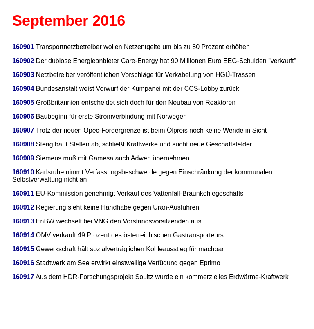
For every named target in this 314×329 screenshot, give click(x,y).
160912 (23, 207)
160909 (23, 158)
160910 (23, 172)
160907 (23, 130)
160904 (23, 88)
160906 (23, 116)
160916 (23, 262)
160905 (23, 102)
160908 (23, 144)
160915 (23, 249)
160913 (23, 221)
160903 (23, 74)
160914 (23, 235)
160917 (23, 276)
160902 (23, 60)
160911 (23, 193)
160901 (23, 46)
